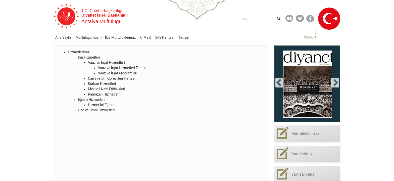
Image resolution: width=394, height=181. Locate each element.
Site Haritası (164, 37)
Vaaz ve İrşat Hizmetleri (106, 63)
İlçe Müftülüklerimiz (120, 37)
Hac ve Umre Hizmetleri (96, 110)
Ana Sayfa (63, 37)
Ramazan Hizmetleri (104, 94)
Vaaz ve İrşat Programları (117, 73)
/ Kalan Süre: (310, 34)
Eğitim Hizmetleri (91, 100)
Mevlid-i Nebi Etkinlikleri (106, 89)
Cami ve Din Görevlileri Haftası (111, 78)
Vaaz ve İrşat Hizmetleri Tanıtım (122, 68)
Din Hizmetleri (89, 57)
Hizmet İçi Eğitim (101, 105)
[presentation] (279, 82)
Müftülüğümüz (87, 37)
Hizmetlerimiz (78, 52)
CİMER (145, 37)
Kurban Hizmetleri (102, 84)
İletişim (184, 37)
